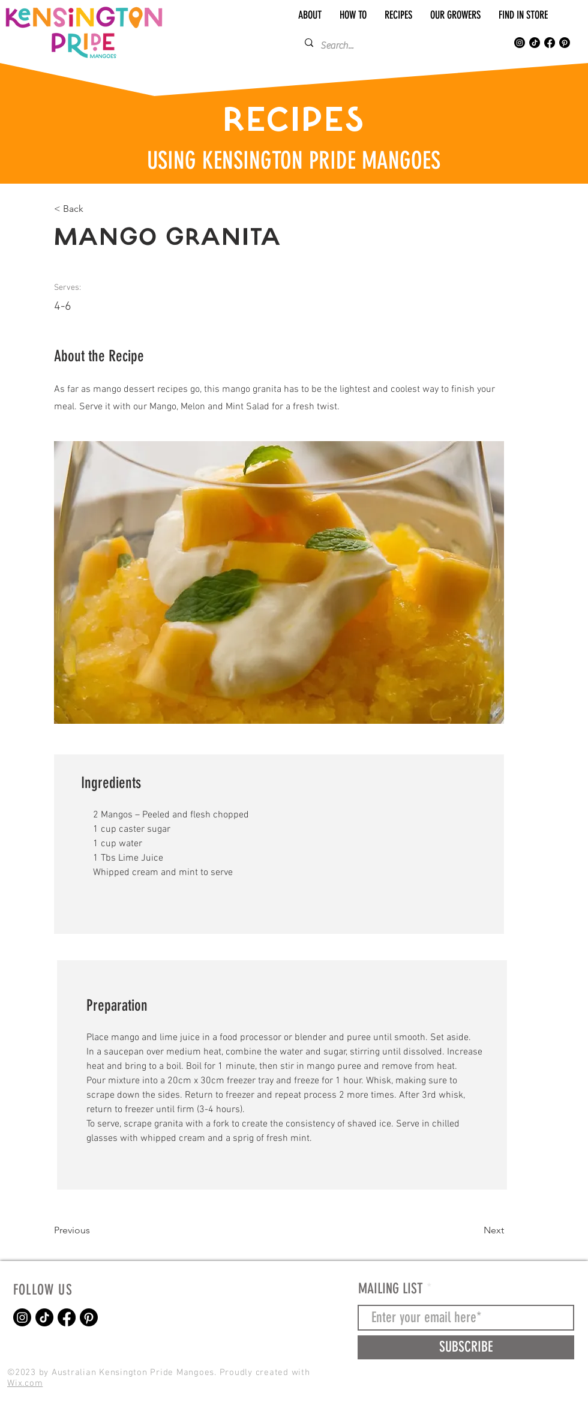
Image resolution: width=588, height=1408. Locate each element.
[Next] (474, 1231)
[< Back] (93, 209)
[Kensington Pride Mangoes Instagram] (519, 42)
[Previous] (93, 1231)
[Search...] (395, 45)
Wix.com (25, 1383)
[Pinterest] (564, 42)
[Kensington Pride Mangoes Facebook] (549, 42)
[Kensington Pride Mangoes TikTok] (534, 42)
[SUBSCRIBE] (466, 1347)
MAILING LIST (390, 1288)
